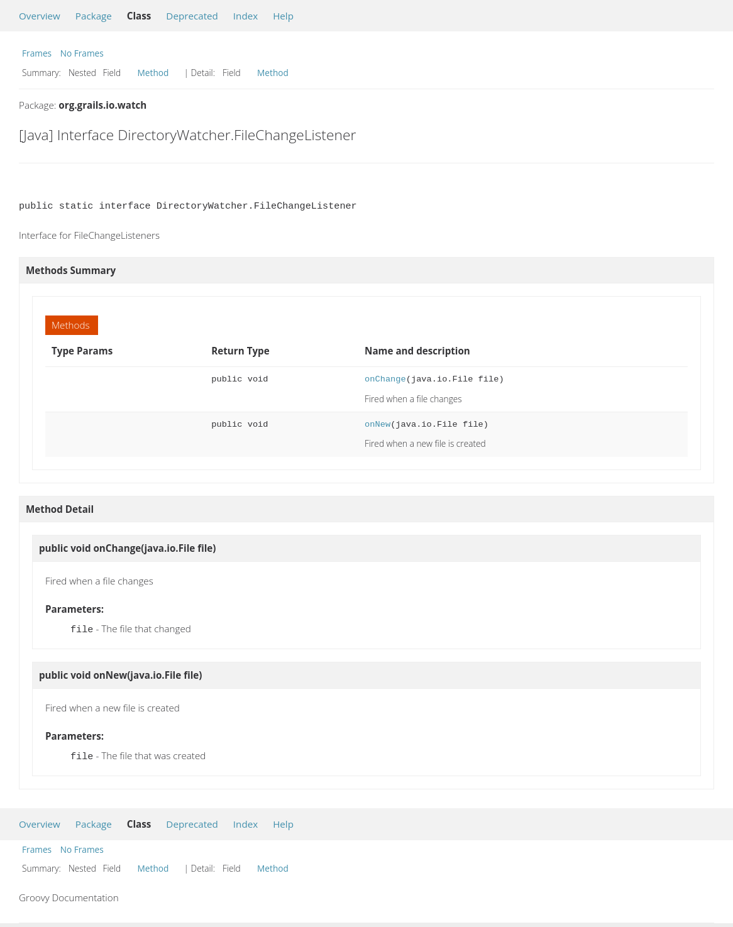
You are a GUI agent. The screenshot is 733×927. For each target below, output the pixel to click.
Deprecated (192, 15)
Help (283, 15)
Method (153, 73)
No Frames (82, 53)
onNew (377, 425)
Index (245, 15)
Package (93, 15)
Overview (39, 15)
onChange (385, 379)
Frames (37, 53)
